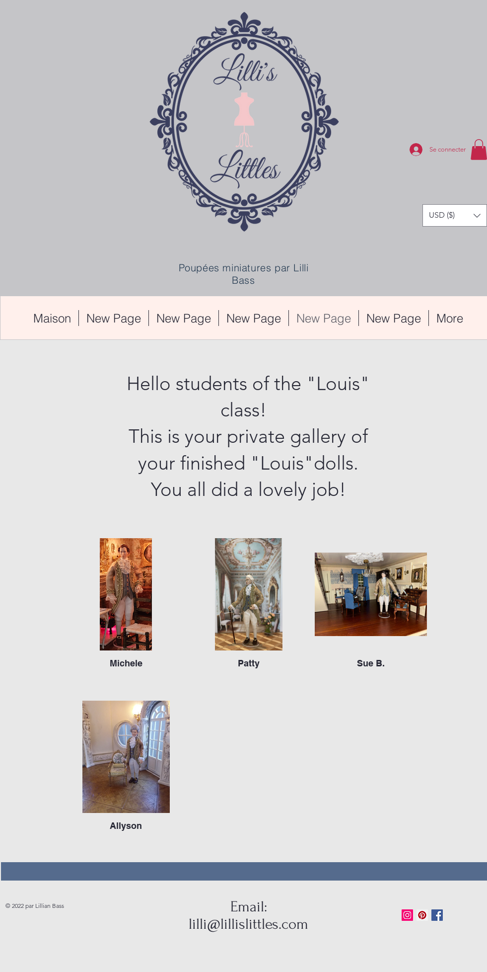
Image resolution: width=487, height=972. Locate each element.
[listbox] (454, 215)
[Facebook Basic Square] (437, 915)
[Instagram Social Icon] (407, 915)
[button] (454, 215)
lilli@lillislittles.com (248, 924)
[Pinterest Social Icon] (422, 915)
